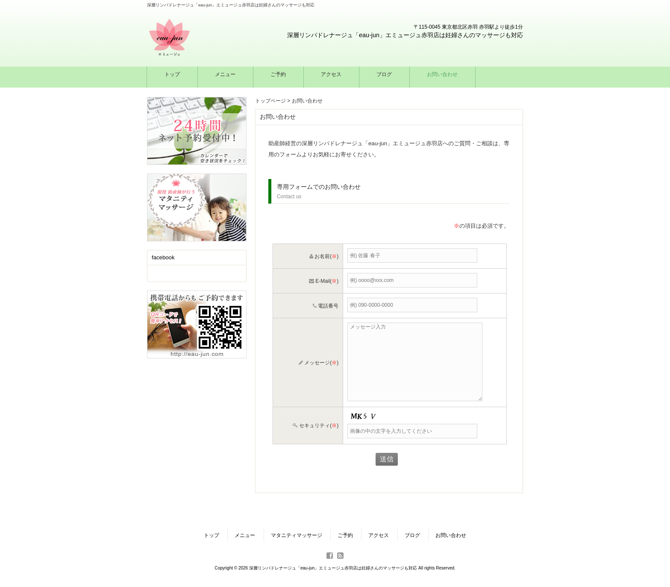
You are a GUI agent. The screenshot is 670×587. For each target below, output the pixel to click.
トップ (211, 535)
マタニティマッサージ (296, 535)
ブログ (412, 535)
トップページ (270, 101)
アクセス (378, 535)
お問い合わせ (450, 535)
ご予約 (345, 535)
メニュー (245, 535)
